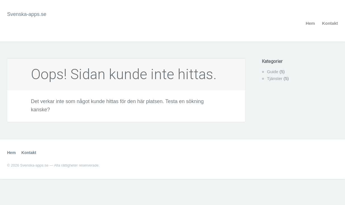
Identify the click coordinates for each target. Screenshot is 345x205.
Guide (272, 71)
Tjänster (274, 78)
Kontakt (330, 23)
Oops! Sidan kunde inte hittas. (124, 74)
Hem (310, 23)
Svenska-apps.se (26, 14)
